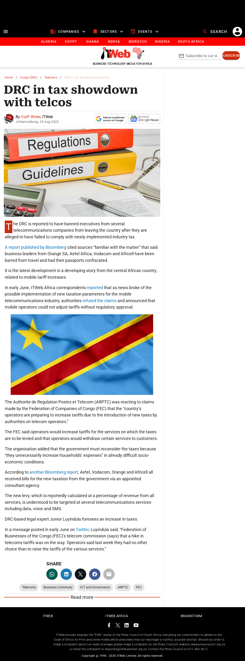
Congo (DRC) (29, 77)
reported (95, 287)
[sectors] (108, 31)
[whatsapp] (52, 574)
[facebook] (94, 574)
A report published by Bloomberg (35, 247)
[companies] (68, 31)
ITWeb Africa (116, 616)
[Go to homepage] (123, 58)
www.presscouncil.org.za (208, 644)
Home (9, 77)
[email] (109, 574)
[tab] (48, 41)
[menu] (5, 31)
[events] (145, 31)
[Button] (191, 41)
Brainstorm (191, 616)
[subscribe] (231, 55)
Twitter (82, 529)
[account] (237, 31)
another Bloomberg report (53, 472)
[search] (215, 31)
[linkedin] (66, 574)
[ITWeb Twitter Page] (118, 626)
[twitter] (80, 574)
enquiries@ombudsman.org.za (125, 649)
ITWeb (48, 616)
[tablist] (122, 41)
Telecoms (51, 77)
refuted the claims (99, 300)
